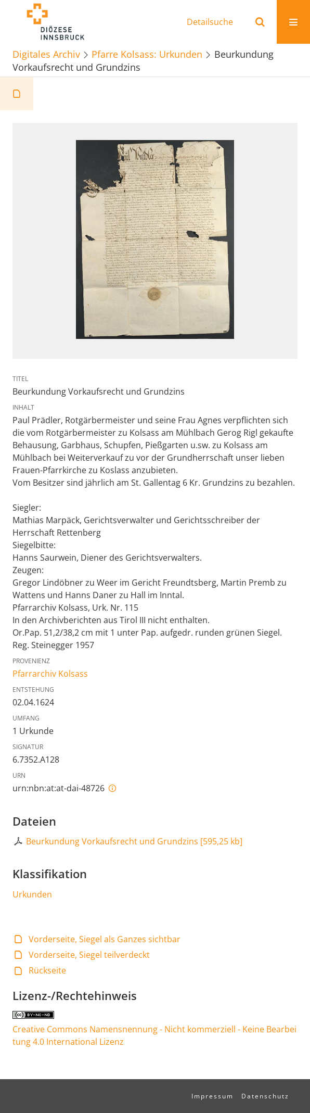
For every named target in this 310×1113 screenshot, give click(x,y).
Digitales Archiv (46, 53)
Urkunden (32, 894)
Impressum (212, 1096)
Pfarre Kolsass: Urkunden (147, 53)
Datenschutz (265, 1096)
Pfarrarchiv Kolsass (50, 673)
